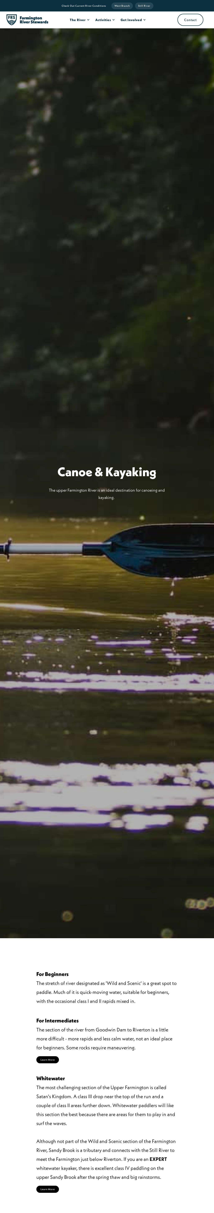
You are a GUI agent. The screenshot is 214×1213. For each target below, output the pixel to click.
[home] (27, 19)
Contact (190, 20)
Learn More (48, 1059)
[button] (79, 19)
